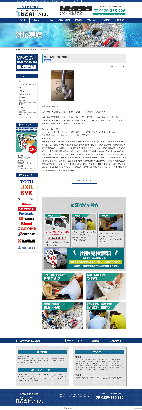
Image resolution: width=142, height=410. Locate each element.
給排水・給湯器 (64, 20)
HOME (22, 20)
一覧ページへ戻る (84, 180)
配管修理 (78, 20)
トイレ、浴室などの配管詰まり (26, 85)
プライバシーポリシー (27, 117)
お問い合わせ (117, 14)
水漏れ (50, 20)
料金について (92, 20)
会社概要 (101, 14)
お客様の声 (119, 20)
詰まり (36, 20)
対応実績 (105, 20)
